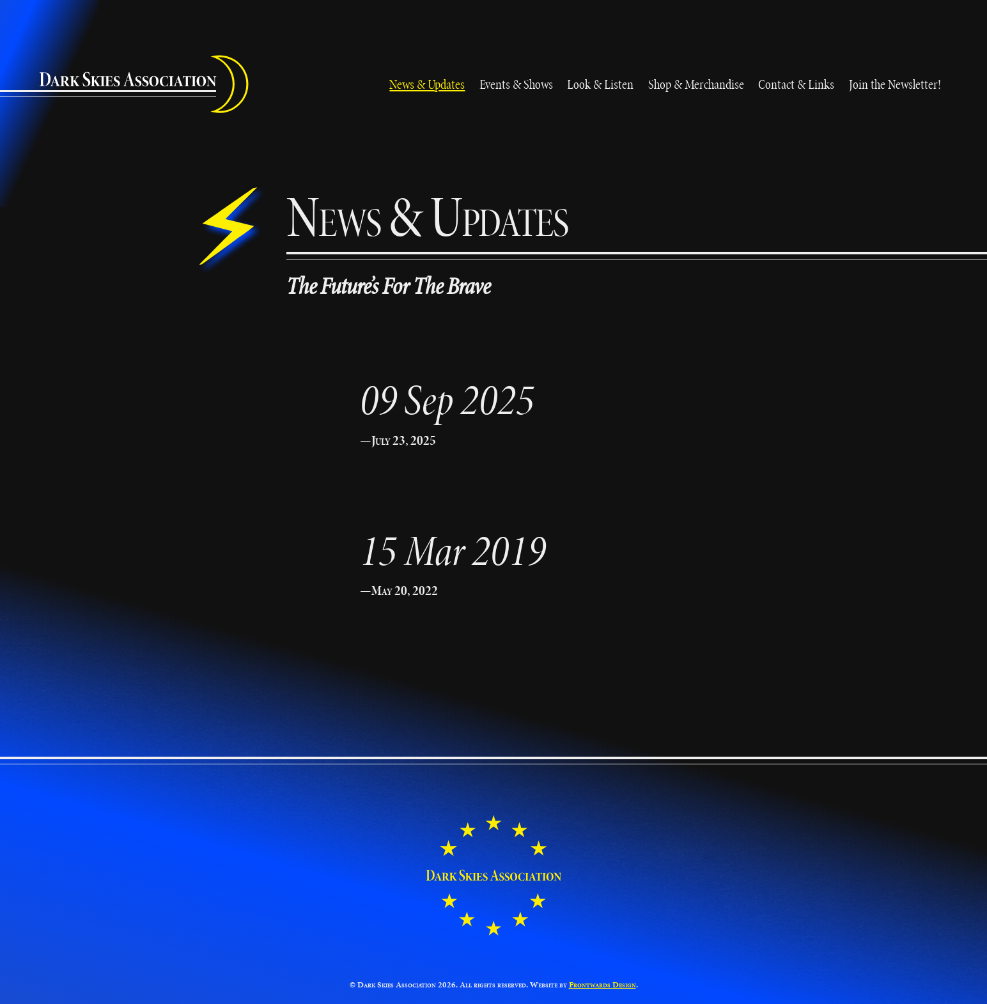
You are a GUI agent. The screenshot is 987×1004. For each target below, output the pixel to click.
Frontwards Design (602, 985)
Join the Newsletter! (895, 84)
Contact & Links (796, 84)
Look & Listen (600, 84)
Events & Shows (516, 84)
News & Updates (427, 84)
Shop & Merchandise (696, 84)
